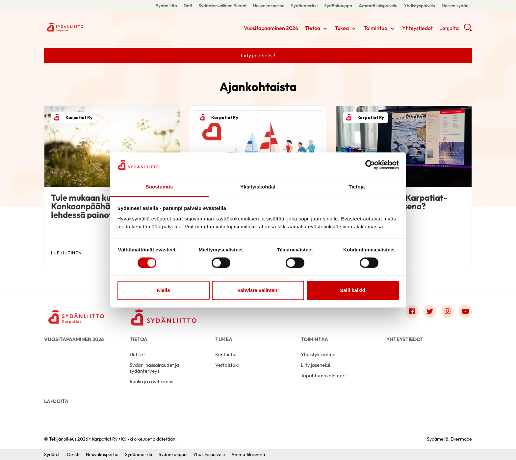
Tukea (342, 28)
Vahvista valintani (258, 290)
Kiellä (163, 290)
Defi (188, 6)
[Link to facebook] (412, 311)
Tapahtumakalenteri (323, 375)
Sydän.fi (52, 454)
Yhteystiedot (417, 28)
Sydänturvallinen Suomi (222, 6)
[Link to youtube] (465, 311)
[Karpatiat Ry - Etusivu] (77, 313)
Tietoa (312, 28)
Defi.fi (73, 454)
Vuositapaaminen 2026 (271, 28)
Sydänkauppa (338, 6)
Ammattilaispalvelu (378, 6)
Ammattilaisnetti (248, 454)
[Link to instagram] (447, 311)
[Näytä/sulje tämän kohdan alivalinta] (325, 28)
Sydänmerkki (304, 6)
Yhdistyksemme (318, 354)
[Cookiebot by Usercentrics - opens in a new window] (370, 165)
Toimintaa (375, 28)
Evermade (461, 439)
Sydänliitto (166, 6)
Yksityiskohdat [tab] (257, 186)
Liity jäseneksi (315, 365)
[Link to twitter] (429, 311)
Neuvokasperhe (268, 6)
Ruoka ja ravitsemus (151, 381)
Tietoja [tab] (357, 186)
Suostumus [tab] (159, 186)
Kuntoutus (226, 354)
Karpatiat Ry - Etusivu (96, 27)
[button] (468, 29)
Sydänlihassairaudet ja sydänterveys (154, 368)
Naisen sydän (455, 6)
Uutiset (137, 354)
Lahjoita (449, 28)
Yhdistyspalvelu (419, 6)
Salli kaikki (352, 290)
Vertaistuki (227, 365)
